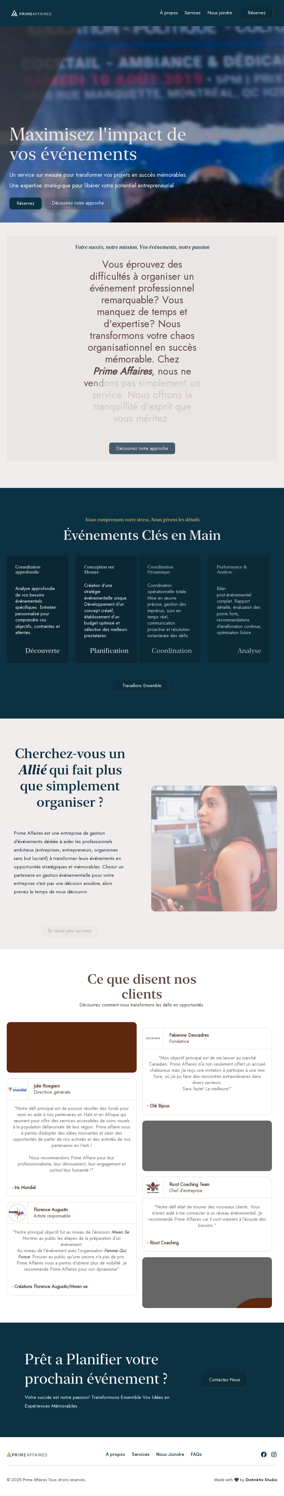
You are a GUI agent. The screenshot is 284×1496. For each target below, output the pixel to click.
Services (193, 13)
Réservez (257, 13)
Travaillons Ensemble (141, 685)
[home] (31, 13)
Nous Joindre (170, 1454)
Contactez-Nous (224, 1379)
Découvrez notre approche (78, 203)
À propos (169, 13)
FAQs (196, 1454)
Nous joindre (219, 13)
